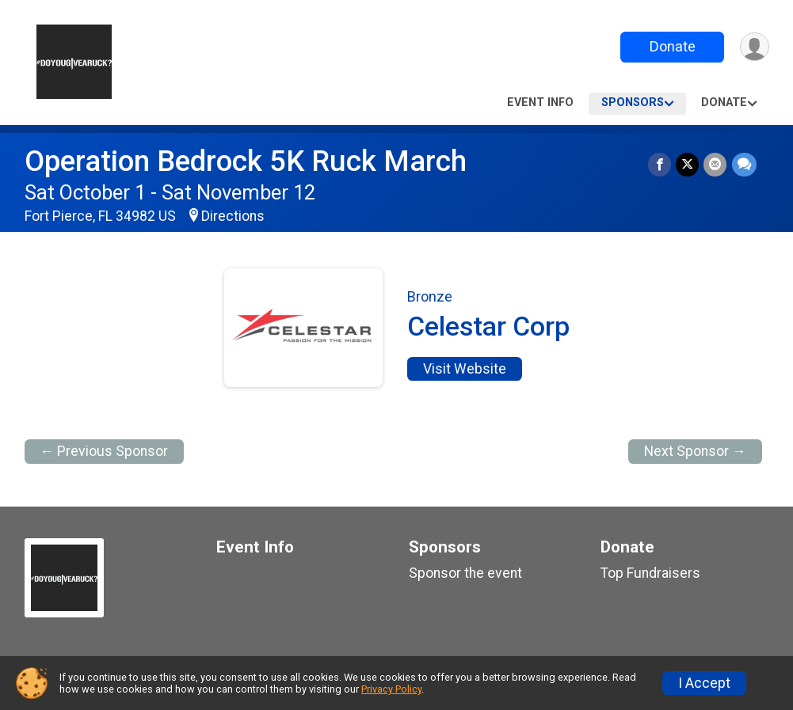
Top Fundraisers (650, 573)
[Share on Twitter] (688, 164)
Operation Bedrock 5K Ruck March (246, 161)
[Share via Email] (715, 164)
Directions (233, 216)
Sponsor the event (465, 573)
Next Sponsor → (695, 451)
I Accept (704, 683)
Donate (672, 46)
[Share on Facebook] (660, 164)
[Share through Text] (744, 164)
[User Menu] (754, 47)
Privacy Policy (391, 689)
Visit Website (464, 369)
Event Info (540, 102)
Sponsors (632, 102)
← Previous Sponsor (104, 451)
